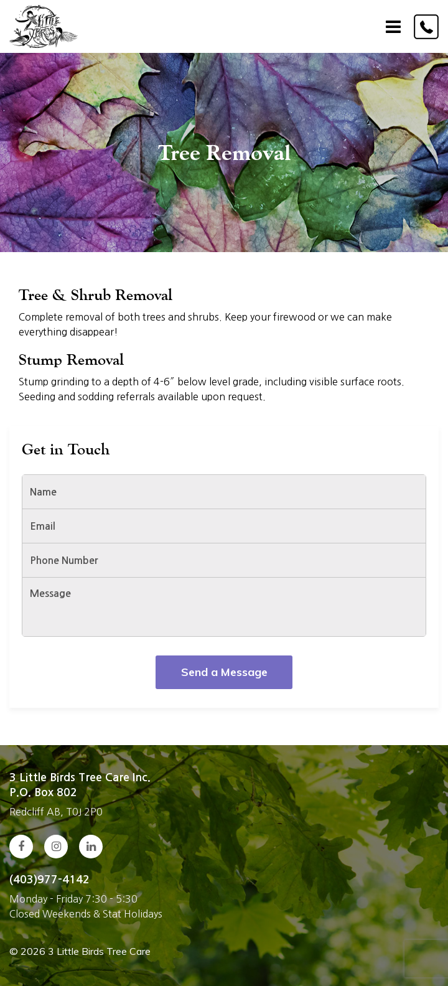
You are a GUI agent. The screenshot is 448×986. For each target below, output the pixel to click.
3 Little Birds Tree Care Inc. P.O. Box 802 (80, 785)
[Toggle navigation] (393, 26)
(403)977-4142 (49, 879)
